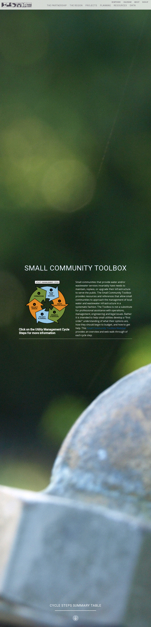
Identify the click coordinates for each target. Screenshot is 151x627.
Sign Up (145, 2)
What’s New (116, 2)
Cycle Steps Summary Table (75, 612)
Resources (120, 5)
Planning (105, 5)
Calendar (127, 2)
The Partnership (57, 5)
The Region (76, 5)
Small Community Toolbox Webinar (106, 328)
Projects (91, 5)
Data (133, 5)
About (136, 2)
